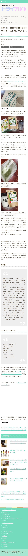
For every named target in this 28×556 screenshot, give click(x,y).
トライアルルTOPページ (9, 510)
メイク (4, 529)
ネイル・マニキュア (7, 523)
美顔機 (4, 538)
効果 (25, 430)
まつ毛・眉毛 (6, 516)
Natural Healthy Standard (11, 427)
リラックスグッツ (7, 531)
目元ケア (4, 536)
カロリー (21, 427)
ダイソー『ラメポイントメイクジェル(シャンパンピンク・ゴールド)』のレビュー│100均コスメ (13, 494)
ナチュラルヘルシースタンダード (16, 81)
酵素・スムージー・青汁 (17, 47)
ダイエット (5, 520)
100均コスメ (5, 514)
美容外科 (4, 544)
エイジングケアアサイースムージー (11, 374)
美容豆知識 (5, 546)
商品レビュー (5, 47)
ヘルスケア (5, 527)
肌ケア (4, 540)
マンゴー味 (20, 430)
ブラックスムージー (20, 371)
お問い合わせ (6, 512)
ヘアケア (4, 525)
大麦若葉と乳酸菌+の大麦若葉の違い (13, 499)
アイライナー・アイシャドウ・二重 (12, 518)
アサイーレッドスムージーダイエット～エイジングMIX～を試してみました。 (18, 462)
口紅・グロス (6, 533)
